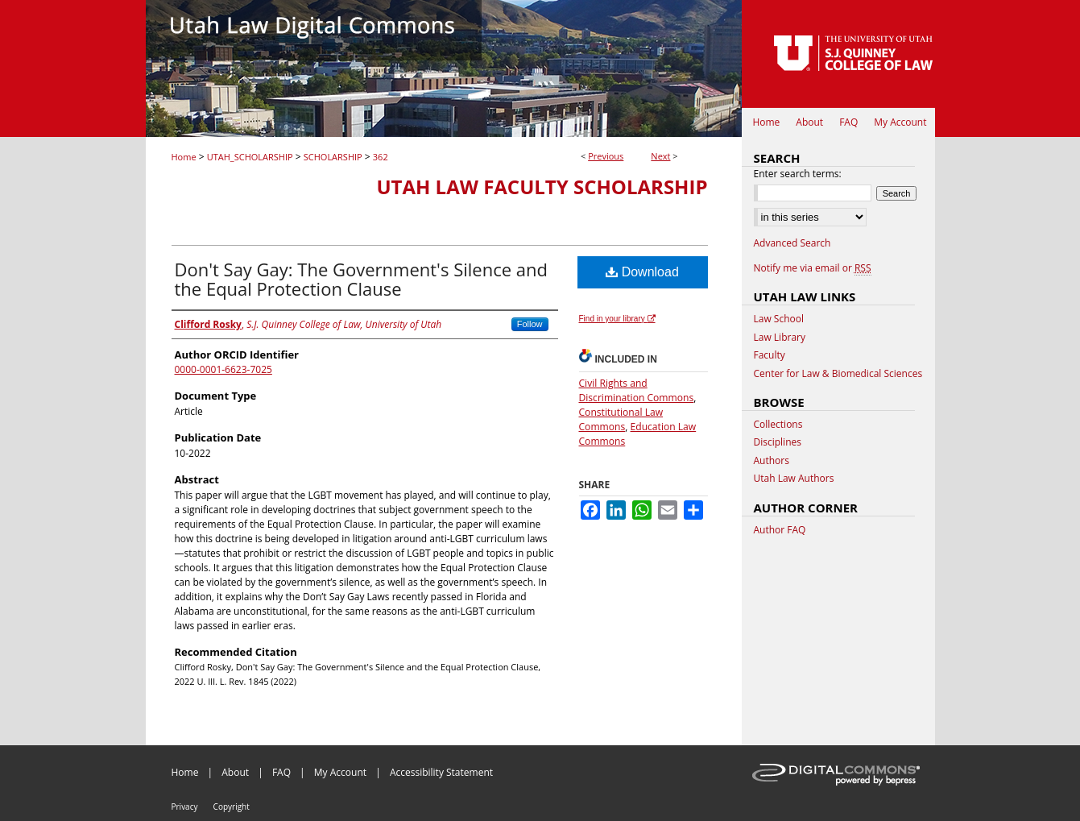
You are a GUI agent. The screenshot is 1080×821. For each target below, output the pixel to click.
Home (184, 157)
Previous (605, 156)
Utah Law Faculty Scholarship (541, 186)
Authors (771, 460)
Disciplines (777, 442)
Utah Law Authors (794, 478)
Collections (778, 424)
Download (642, 272)
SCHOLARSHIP (333, 157)
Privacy (185, 806)
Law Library (779, 337)
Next (660, 156)
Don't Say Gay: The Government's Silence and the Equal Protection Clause (361, 279)
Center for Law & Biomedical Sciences (838, 373)
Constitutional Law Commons (621, 419)
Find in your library (617, 318)
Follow (530, 324)
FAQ (281, 772)
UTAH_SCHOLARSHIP (250, 157)
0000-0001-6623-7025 (223, 369)
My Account (340, 772)
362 (380, 157)
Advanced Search (792, 243)
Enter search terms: (798, 173)
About (235, 772)
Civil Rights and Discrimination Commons (636, 390)
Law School (779, 319)
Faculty (769, 355)
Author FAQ (780, 530)
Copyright (231, 806)
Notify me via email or (812, 268)
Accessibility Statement (441, 772)
